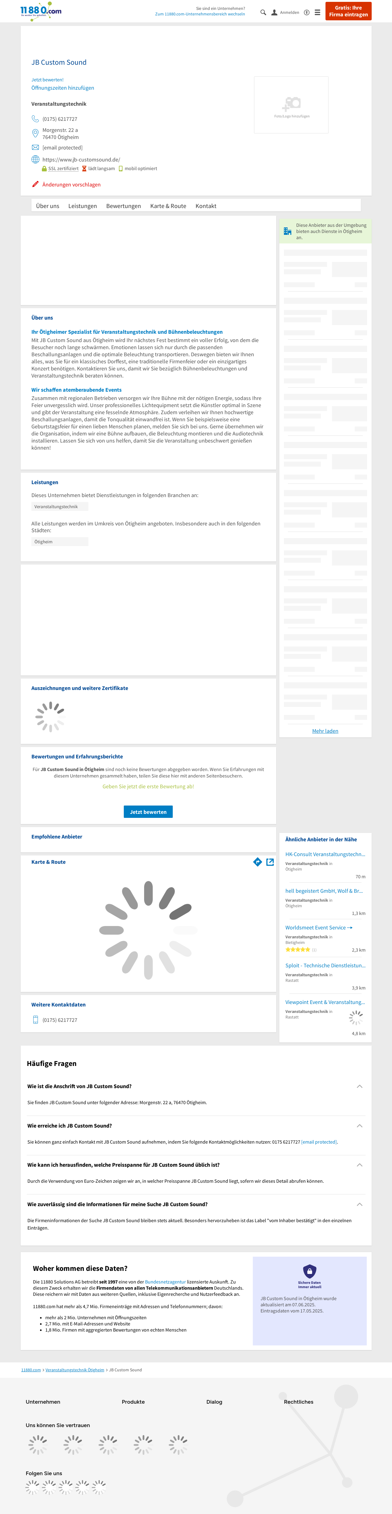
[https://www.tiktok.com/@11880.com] (66, 1487)
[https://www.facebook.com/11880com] (32, 1487)
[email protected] (319, 1142)
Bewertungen (123, 206)
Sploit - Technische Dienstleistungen (325, 965)
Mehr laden (325, 730)
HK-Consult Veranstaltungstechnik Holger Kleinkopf (325, 854)
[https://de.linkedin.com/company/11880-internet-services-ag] (82, 1487)
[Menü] (320, 12)
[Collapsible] (359, 1086)
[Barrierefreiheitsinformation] (309, 12)
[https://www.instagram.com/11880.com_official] (49, 1487)
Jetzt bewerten (148, 811)
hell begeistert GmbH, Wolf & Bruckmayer (325, 890)
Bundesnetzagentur (165, 1282)
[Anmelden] (287, 12)
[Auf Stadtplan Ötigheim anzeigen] (270, 861)
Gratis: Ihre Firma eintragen (348, 11)
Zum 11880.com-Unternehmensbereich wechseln (200, 14)
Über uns (47, 206)
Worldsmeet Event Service (315, 927)
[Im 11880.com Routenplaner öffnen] (257, 861)
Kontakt (206, 206)
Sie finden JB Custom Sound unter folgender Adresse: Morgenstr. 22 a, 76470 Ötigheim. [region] (117, 1102)
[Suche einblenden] (266, 12)
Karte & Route (168, 206)
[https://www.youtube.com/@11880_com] (99, 1487)
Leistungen (82, 206)
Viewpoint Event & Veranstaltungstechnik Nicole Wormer (325, 1002)
